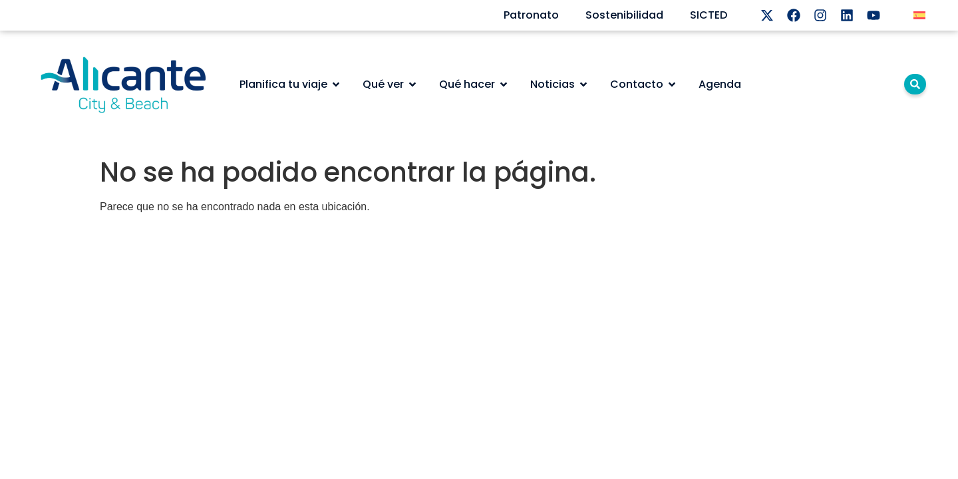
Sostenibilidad (624, 15)
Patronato (531, 15)
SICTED (708, 15)
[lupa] (915, 84)
